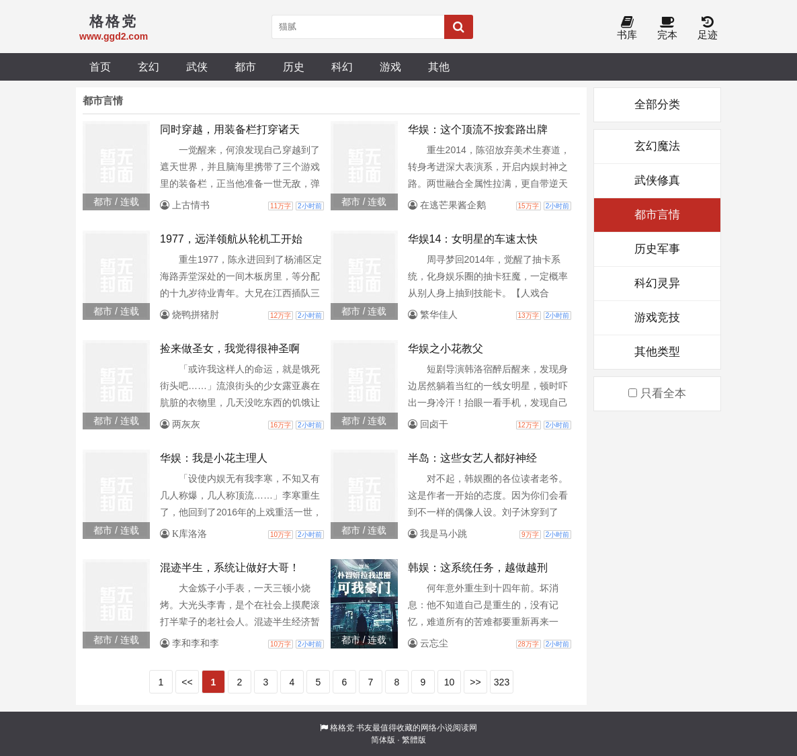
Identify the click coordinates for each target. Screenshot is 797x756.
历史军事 (657, 249)
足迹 (708, 28)
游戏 (390, 66)
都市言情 (657, 214)
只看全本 (657, 393)
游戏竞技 (657, 317)
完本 (667, 28)
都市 (245, 66)
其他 (439, 66)
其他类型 (657, 351)
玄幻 (148, 66)
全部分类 (657, 104)
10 (449, 682)
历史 (293, 66)
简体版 (383, 740)
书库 (627, 28)
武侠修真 (657, 180)
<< (186, 682)
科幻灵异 (657, 283)
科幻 (342, 66)
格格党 (342, 727)
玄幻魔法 (657, 146)
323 (501, 682)
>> (475, 682)
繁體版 (414, 740)
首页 (100, 66)
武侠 (197, 66)
